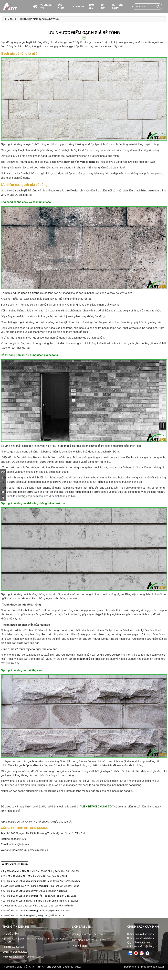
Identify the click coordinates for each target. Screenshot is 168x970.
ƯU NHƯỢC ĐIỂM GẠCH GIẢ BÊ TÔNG (84, 32)
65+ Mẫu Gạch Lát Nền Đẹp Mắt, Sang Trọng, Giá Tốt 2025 (32, 915)
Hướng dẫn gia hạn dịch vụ (141, 934)
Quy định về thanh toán (139, 942)
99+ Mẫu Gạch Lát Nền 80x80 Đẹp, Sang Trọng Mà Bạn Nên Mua (35, 910)
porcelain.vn (19, 850)
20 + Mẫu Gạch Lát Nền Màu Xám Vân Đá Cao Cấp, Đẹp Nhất (34, 876)
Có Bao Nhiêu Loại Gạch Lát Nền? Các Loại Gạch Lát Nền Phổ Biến (37, 905)
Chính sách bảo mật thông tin (142, 946)
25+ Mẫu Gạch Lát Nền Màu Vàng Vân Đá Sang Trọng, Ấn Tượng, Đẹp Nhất (41, 881)
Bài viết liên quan (15, 864)
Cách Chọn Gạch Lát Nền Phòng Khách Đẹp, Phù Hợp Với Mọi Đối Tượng (40, 886)
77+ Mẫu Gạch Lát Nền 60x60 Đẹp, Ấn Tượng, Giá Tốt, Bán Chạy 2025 (38, 895)
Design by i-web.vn (72, 966)
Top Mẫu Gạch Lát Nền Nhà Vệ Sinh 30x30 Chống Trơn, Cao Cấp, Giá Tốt (40, 871)
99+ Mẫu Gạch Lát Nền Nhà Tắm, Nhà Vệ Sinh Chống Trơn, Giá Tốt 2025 (39, 900)
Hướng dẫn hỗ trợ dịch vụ (140, 938)
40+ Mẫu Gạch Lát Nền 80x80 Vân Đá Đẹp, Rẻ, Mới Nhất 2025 (34, 891)
